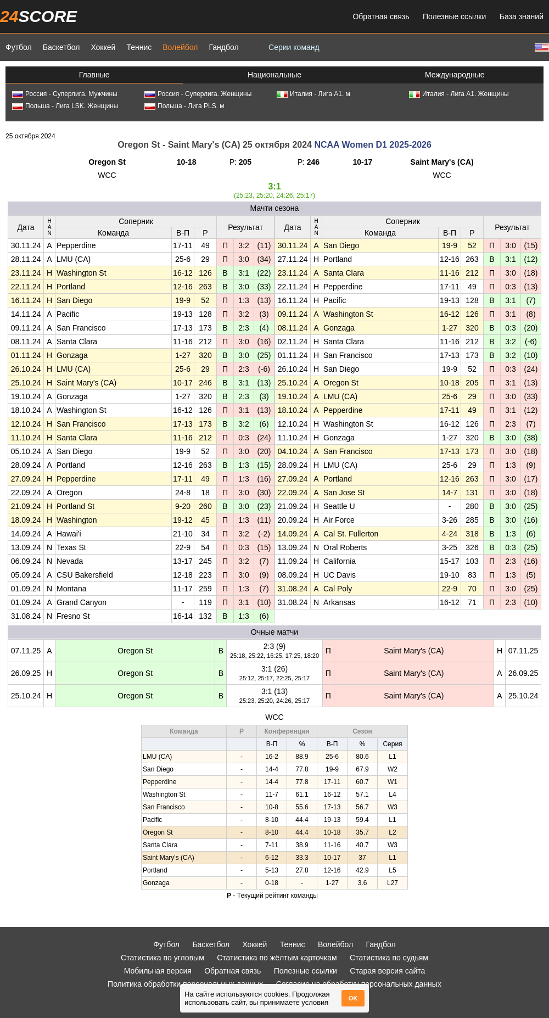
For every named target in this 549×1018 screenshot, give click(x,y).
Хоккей (103, 47)
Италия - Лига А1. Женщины (459, 94)
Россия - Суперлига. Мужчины (64, 94)
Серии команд (294, 47)
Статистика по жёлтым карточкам (277, 957)
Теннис (139, 47)
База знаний (522, 16)
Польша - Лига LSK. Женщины (65, 106)
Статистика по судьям (389, 957)
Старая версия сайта (387, 970)
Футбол (18, 47)
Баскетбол (61, 47)
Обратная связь (380, 16)
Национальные (274, 74)
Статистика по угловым (162, 957)
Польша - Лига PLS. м (184, 106)
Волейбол (180, 47)
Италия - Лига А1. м (313, 94)
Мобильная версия (158, 970)
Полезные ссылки (454, 16)
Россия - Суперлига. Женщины (197, 94)
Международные (455, 74)
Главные (94, 74)
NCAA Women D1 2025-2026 (372, 144)
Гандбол (223, 47)
